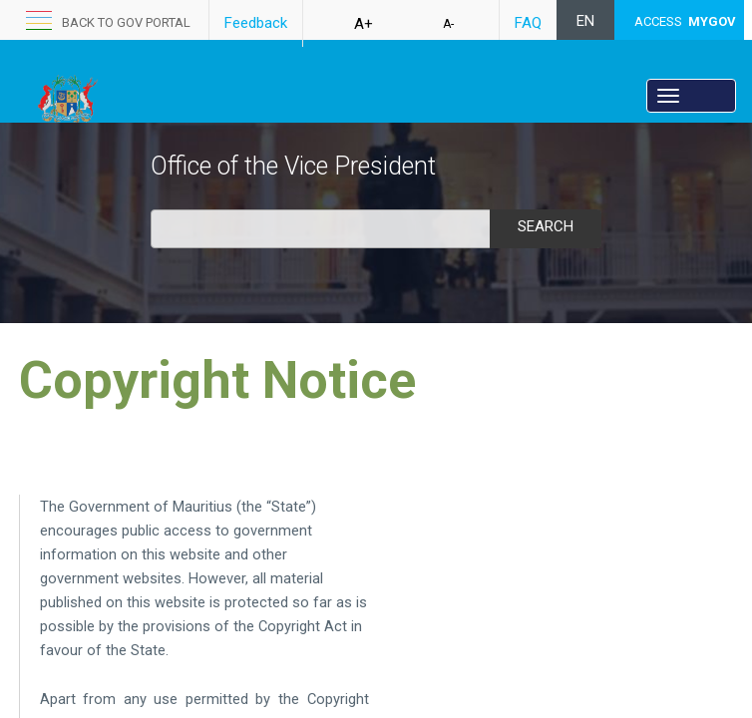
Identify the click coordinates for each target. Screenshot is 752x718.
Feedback (255, 23)
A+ (363, 24)
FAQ (528, 23)
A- (448, 24)
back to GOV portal (126, 22)
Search (545, 226)
